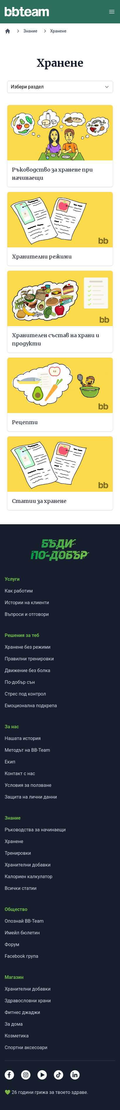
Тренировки (18, 853)
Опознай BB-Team (24, 921)
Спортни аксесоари (26, 1047)
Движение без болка (27, 670)
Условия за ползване (28, 785)
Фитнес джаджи (22, 1012)
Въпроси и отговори (27, 614)
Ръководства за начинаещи (35, 829)
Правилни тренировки (29, 659)
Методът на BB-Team (27, 750)
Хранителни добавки (28, 865)
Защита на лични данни (31, 797)
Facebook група (21, 956)
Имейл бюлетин (22, 933)
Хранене (58, 31)
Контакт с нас (20, 773)
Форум (12, 944)
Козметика (17, 1036)
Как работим (19, 591)
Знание (30, 31)
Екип (10, 762)
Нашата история (23, 738)
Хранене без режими (28, 647)
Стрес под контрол (25, 694)
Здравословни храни (28, 1000)
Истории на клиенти (27, 602)
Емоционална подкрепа (31, 705)
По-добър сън (20, 682)
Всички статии (21, 888)
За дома (14, 1024)
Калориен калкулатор (28, 876)
